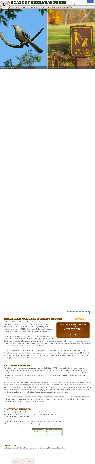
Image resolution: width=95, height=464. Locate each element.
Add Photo (78, 4)
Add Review (68, 4)
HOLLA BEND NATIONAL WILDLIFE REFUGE (73, 325)
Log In (90, 2)
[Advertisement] (77, 417)
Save (91, 4)
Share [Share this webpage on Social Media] (85, 4)
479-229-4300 (75, 333)
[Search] (78, 313)
